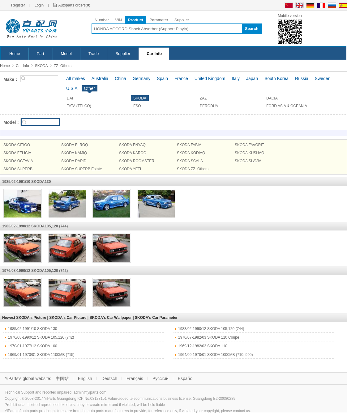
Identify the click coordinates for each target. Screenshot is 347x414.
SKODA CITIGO (16, 145)
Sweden (323, 78)
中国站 (62, 378)
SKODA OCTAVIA (18, 161)
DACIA (272, 98)
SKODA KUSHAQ (249, 153)
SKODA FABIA (189, 145)
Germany (142, 78)
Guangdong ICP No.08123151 (82, 398)
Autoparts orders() (74, 5)
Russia (301, 78)
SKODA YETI (130, 169)
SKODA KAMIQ (74, 153)
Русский (160, 378)
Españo (185, 378)
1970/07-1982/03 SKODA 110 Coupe (208, 337)
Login (39, 5)
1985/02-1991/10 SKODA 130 (32, 329)
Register (18, 5)
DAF (70, 98)
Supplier (181, 20)
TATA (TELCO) (79, 106)
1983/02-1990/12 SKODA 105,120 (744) (211, 329)
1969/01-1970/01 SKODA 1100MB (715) (41, 355)
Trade (93, 53)
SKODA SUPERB (17, 169)
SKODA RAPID (73, 161)
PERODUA (209, 106)
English (85, 378)
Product (135, 20)
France (181, 78)
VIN (118, 20)
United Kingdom (210, 78)
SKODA (41, 66)
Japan (252, 78)
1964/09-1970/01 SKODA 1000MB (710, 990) (215, 355)
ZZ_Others (62, 66)
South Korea (276, 78)
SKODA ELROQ (74, 145)
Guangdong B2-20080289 (214, 398)
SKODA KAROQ (132, 153)
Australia (100, 78)
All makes (75, 78)
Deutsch (109, 378)
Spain (162, 78)
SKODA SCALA (190, 161)
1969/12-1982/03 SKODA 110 (202, 346)
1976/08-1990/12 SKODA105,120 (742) (35, 270)
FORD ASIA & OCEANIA (286, 106)
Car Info (154, 53)
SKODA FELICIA (17, 153)
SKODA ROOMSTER (136, 161)
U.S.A (72, 88)
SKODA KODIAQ (191, 153)
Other (89, 88)
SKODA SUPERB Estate (81, 169)
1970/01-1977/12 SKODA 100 (32, 346)
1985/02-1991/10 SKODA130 (26, 182)
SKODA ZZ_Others (192, 169)
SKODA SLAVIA (248, 161)
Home (14, 53)
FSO (137, 106)
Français (134, 378)
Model (66, 53)
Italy (236, 78)
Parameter (158, 20)
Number (102, 20)
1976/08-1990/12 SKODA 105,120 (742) (41, 337)
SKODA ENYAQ (132, 145)
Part (40, 53)
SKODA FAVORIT (249, 145)
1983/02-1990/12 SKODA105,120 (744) (35, 226)
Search (251, 28)
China (120, 78)
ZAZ (203, 98)
